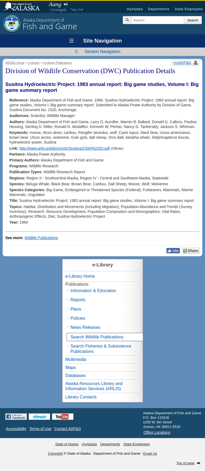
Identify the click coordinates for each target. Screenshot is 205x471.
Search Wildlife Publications (96, 337)
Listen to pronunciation (65, 4)
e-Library (34, 62)
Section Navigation (102, 51)
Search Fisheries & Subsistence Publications (100, 348)
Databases (75, 375)
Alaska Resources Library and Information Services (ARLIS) (93, 386)
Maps (70, 367)
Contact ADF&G (67, 429)
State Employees (189, 9)
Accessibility (16, 429)
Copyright (55, 453)
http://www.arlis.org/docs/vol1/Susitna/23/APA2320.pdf (64, 148)
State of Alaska (24, 7)
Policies (77, 318)
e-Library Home (80, 276)
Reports (77, 299)
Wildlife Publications (41, 238)
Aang (55, 4)
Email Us (150, 453)
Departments (158, 9)
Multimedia (75, 359)
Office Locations (157, 432)
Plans (75, 309)
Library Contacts (81, 397)
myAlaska (135, 9)
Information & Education (93, 290)
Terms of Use (40, 429)
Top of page (185, 463)
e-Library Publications (57, 62)
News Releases (85, 327)
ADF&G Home (15, 62)
